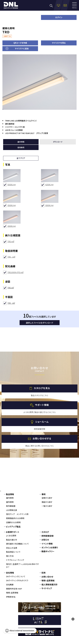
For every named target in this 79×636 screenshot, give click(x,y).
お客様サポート (12, 532)
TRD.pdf (10, 241)
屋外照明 (10, 502)
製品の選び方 (11, 539)
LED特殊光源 (11, 510)
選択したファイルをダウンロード (39, 322)
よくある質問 (11, 535)
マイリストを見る (59, 42)
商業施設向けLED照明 (15, 518)
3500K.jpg (11, 205)
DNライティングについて (15, 576)
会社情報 (10, 572)
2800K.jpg (11, 226)
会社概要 (10, 584)
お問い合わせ (47, 576)
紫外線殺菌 (10, 506)
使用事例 (20, 147)
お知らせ (45, 539)
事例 (44, 494)
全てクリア (21, 158)
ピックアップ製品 (13, 526)
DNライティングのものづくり (17, 580)
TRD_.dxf (11, 303)
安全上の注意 (11, 547)
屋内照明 (10, 498)
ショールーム (42, 421)
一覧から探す (47, 506)
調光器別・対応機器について (17, 543)
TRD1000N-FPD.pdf (15, 272)
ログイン (58, 17)
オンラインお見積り (50, 547)
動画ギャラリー (48, 551)
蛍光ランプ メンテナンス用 (17, 514)
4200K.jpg (49, 184)
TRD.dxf (10, 287)
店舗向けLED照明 (13, 522)
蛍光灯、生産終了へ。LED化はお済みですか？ (22, 565)
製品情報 (10, 494)
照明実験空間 (48, 535)
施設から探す (47, 502)
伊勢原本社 (10, 596)
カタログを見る (42, 388)
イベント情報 (47, 543)
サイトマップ (47, 588)
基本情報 (20, 141)
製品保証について (13, 551)
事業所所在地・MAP (14, 588)
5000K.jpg (11, 184)
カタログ (45, 532)
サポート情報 (42, 405)
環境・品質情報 (12, 592)
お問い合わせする (42, 438)
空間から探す (47, 498)
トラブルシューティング (15, 560)
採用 (44, 572)
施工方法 (10, 556)
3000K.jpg (49, 205)
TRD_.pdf (11, 256)
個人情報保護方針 (50, 584)
